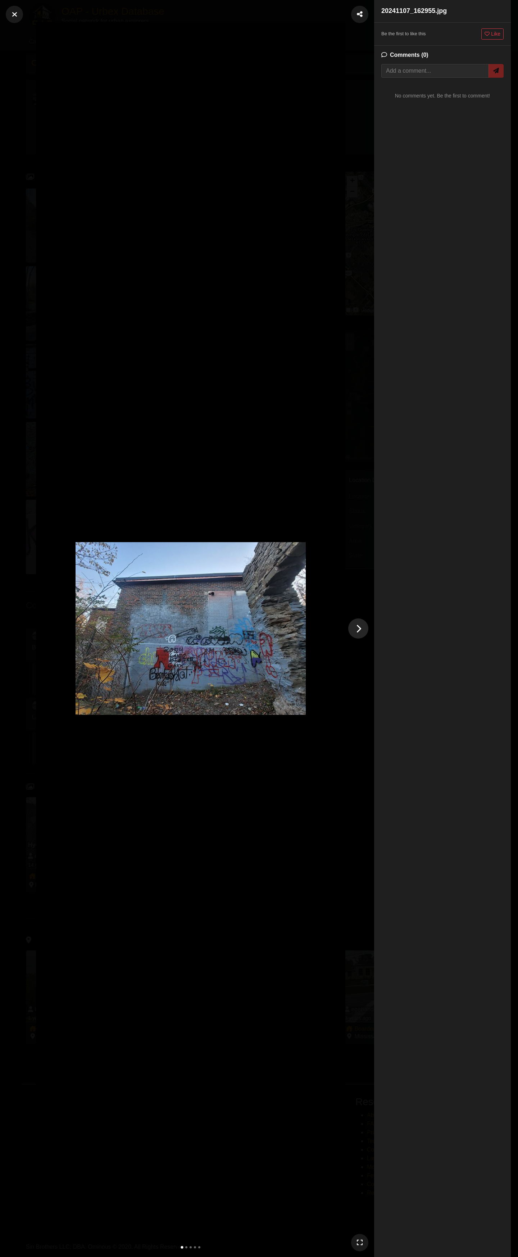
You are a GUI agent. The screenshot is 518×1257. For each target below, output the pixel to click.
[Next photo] (358, 628)
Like (492, 34)
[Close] (14, 14)
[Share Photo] (359, 14)
